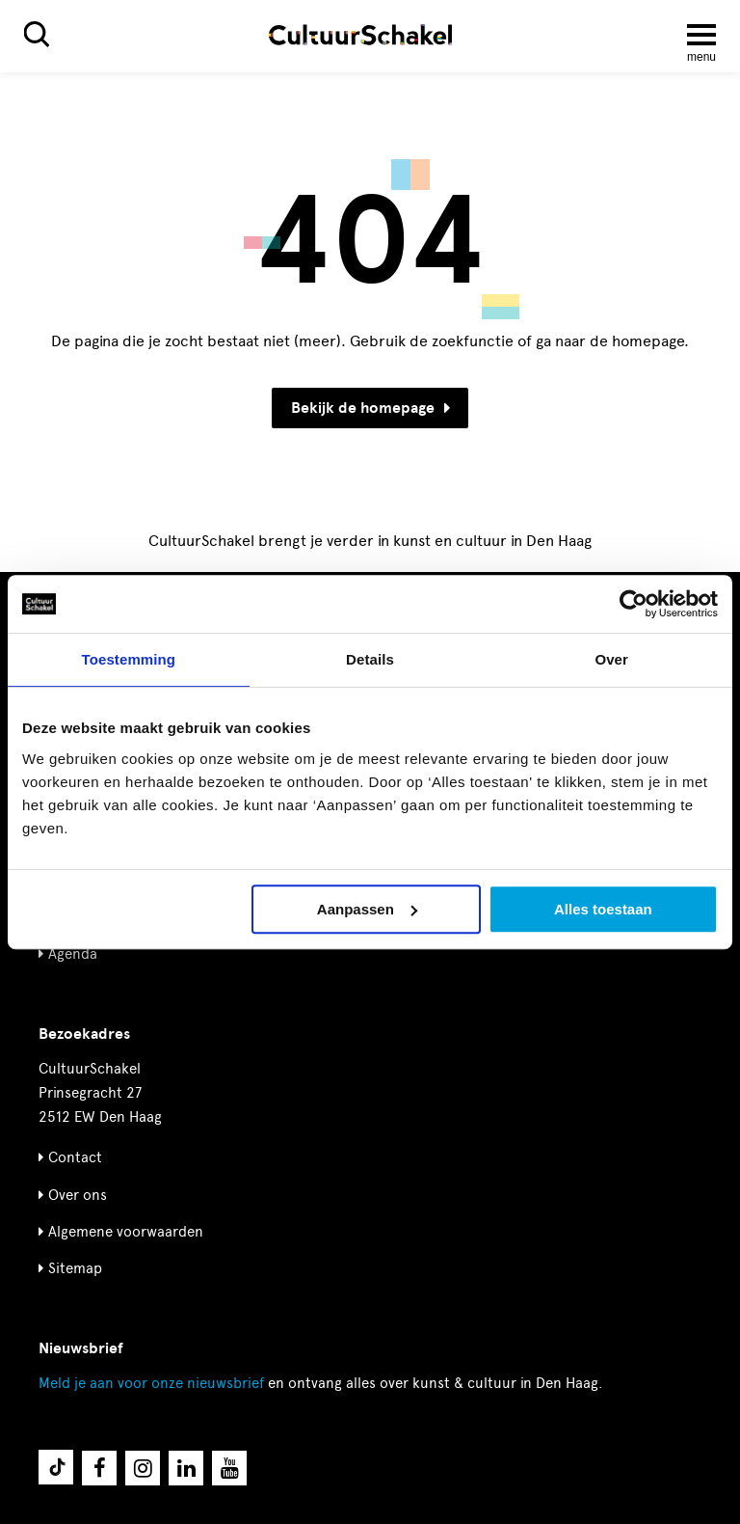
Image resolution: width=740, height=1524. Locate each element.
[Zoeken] (36, 34)
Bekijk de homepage (370, 408)
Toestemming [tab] (129, 659)
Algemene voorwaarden (125, 1231)
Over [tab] (611, 659)
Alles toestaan (603, 909)
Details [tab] (370, 659)
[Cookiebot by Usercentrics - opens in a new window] (633, 603)
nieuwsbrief (151, 1383)
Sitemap (75, 1268)
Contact (75, 1157)
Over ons (77, 1195)
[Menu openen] (701, 34)
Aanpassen (367, 909)
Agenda (72, 954)
